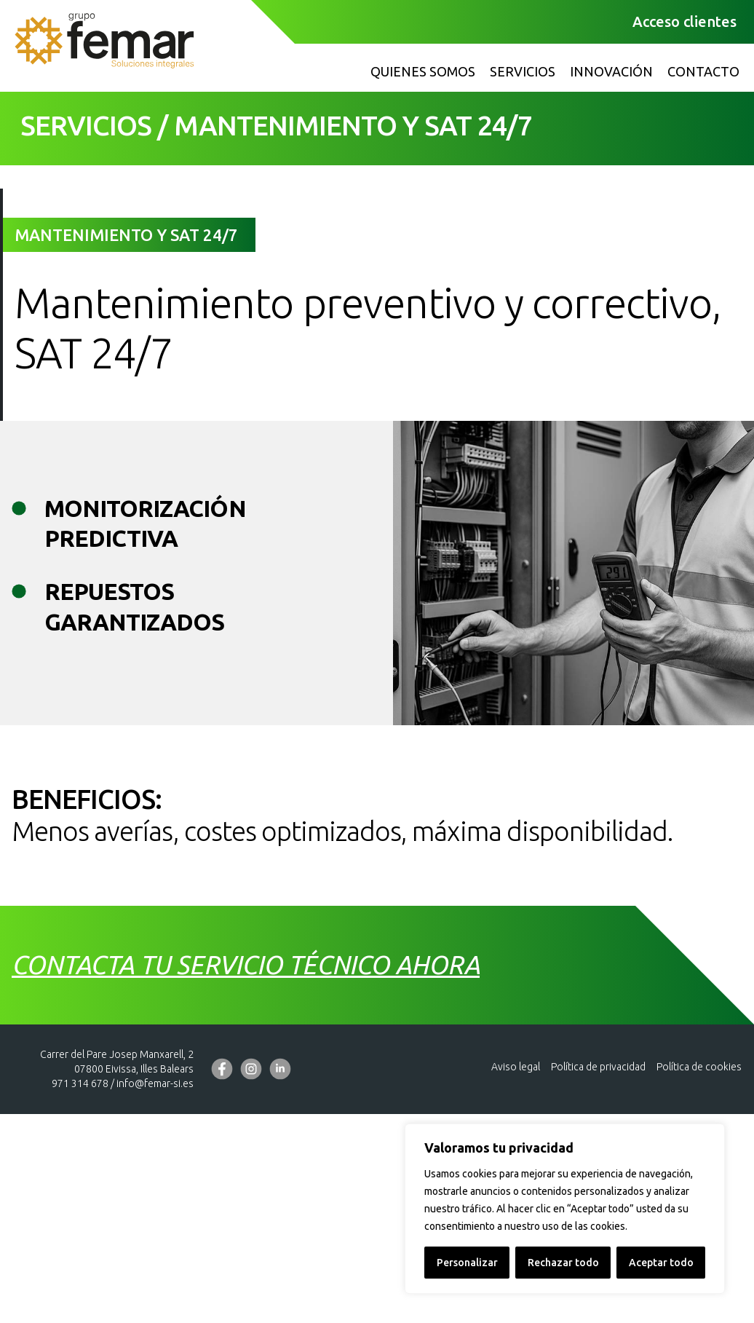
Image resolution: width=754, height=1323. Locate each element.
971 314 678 (80, 1296)
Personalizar (467, 1262)
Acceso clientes (684, 21)
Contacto (703, 71)
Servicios (522, 71)
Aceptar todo (661, 1262)
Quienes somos (422, 71)
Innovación (611, 71)
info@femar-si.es (155, 1296)
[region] (565, 1208)
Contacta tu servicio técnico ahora (246, 1178)
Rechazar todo (563, 1262)
